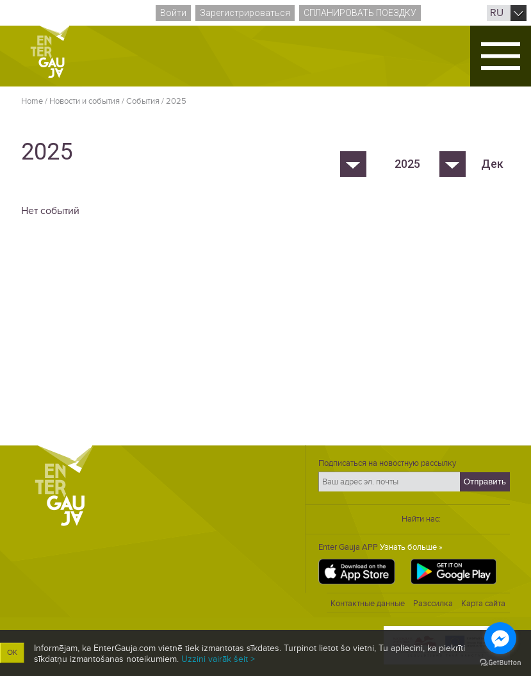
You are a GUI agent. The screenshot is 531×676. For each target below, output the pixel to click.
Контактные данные (368, 603)
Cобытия (142, 101)
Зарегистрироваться (245, 13)
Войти (173, 13)
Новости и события (84, 101)
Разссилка (433, 603)
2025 (176, 101)
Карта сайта (483, 603)
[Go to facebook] (500, 638)
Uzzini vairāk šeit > (218, 659)
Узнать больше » (411, 547)
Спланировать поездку (360, 13)
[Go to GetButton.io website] (500, 663)
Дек (492, 163)
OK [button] (12, 652)
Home (32, 101)
